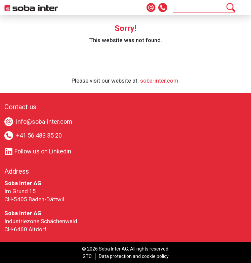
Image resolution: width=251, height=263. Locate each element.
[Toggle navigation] (242, 7)
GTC (87, 256)
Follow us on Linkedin (37, 151)
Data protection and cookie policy (134, 256)
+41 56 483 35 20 (39, 135)
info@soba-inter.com (44, 121)
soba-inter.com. (160, 80)
